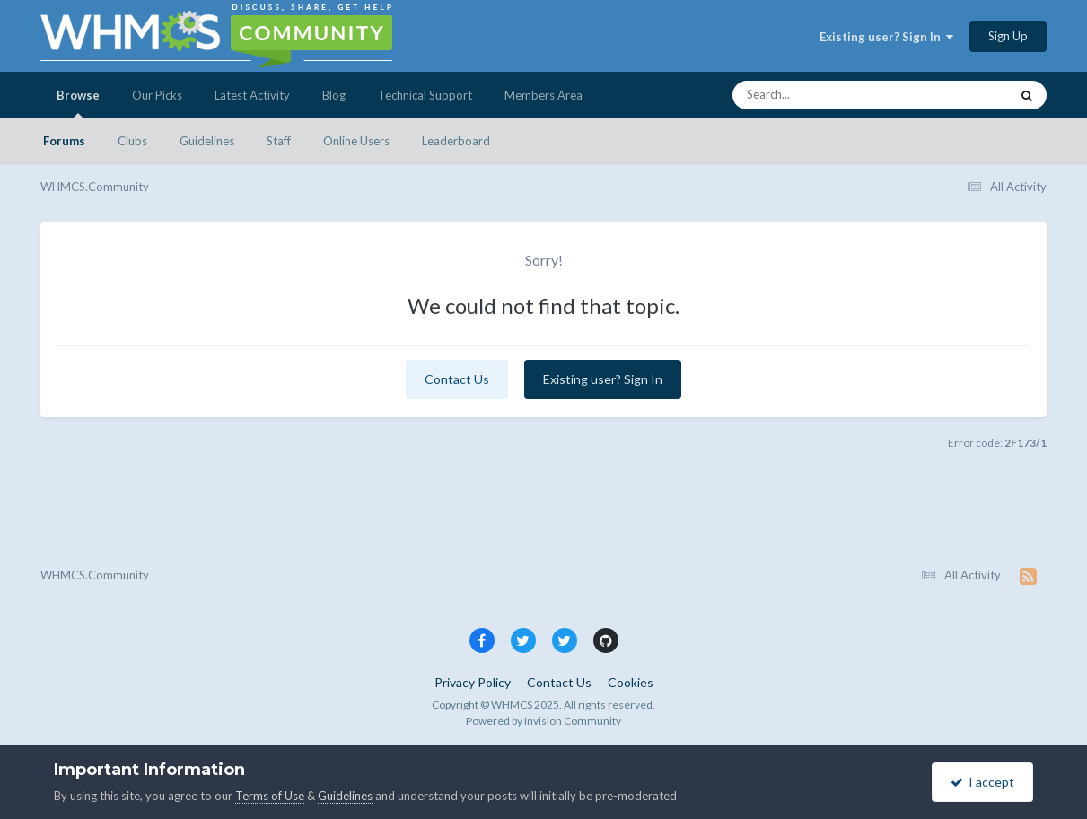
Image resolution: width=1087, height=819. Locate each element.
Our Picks (157, 95)
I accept (982, 781)
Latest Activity (252, 95)
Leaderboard (456, 141)
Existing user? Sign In (886, 37)
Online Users (356, 141)
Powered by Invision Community (543, 721)
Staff (279, 141)
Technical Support (425, 95)
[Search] (822, 95)
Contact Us (457, 379)
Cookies (630, 682)
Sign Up (1008, 36)
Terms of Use (269, 796)
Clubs (132, 141)
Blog (334, 95)
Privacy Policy (472, 682)
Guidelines (207, 141)
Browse (78, 103)
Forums (64, 141)
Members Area (543, 95)
